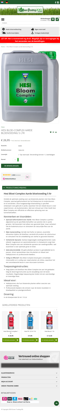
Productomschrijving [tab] (14, 187)
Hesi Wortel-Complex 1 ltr (10, 332)
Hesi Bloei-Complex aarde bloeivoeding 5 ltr (20, 47)
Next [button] (57, 310)
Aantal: (3, 159)
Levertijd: (4, 154)
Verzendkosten (25, 141)
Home (3, 47)
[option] (10, 327)
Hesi (3, 127)
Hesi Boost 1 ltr (49, 331)
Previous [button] (54, 310)
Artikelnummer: (6, 150)
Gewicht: (4, 146)
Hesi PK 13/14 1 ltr (30, 331)
